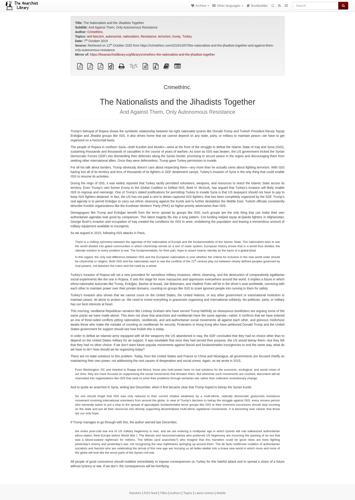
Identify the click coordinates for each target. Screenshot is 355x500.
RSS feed (150, 493)
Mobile (221, 493)
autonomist (113, 36)
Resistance (148, 36)
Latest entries (204, 493)
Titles (163, 493)
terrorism (164, 36)
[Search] (315, 5)
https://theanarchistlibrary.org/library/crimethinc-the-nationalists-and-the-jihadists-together (152, 54)
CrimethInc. (95, 32)
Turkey (187, 36)
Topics (187, 493)
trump (177, 36)
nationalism (131, 36)
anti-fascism (95, 36)
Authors (175, 493)
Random (135, 493)
